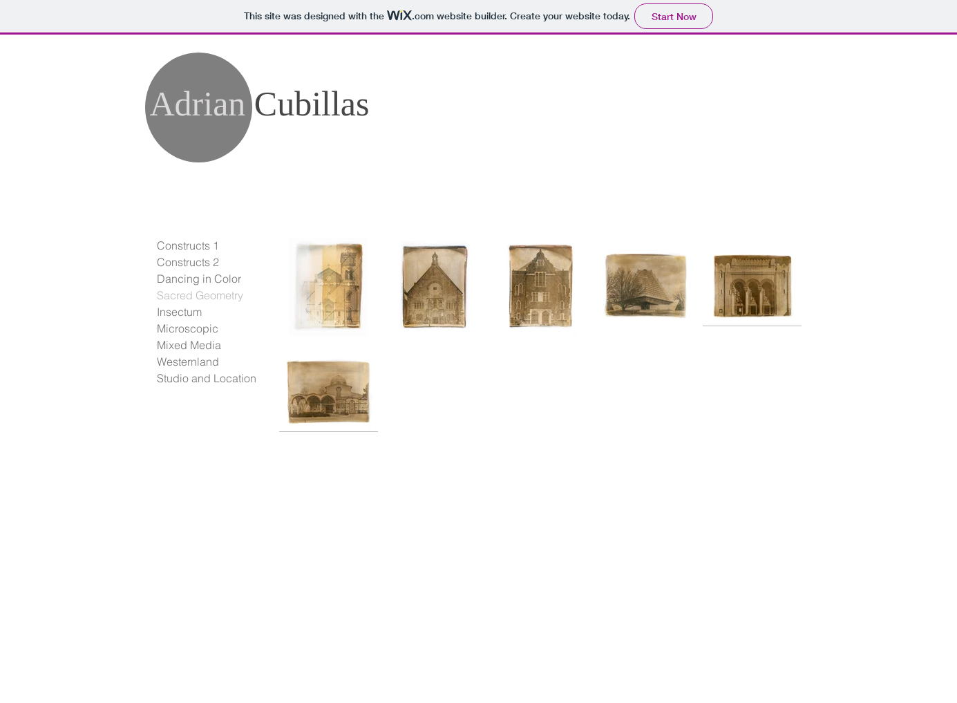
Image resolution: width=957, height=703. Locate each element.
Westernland (188, 361)
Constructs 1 (188, 245)
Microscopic (187, 328)
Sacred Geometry (200, 295)
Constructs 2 (188, 262)
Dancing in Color (199, 278)
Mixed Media (189, 345)
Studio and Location (206, 378)
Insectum (179, 312)
